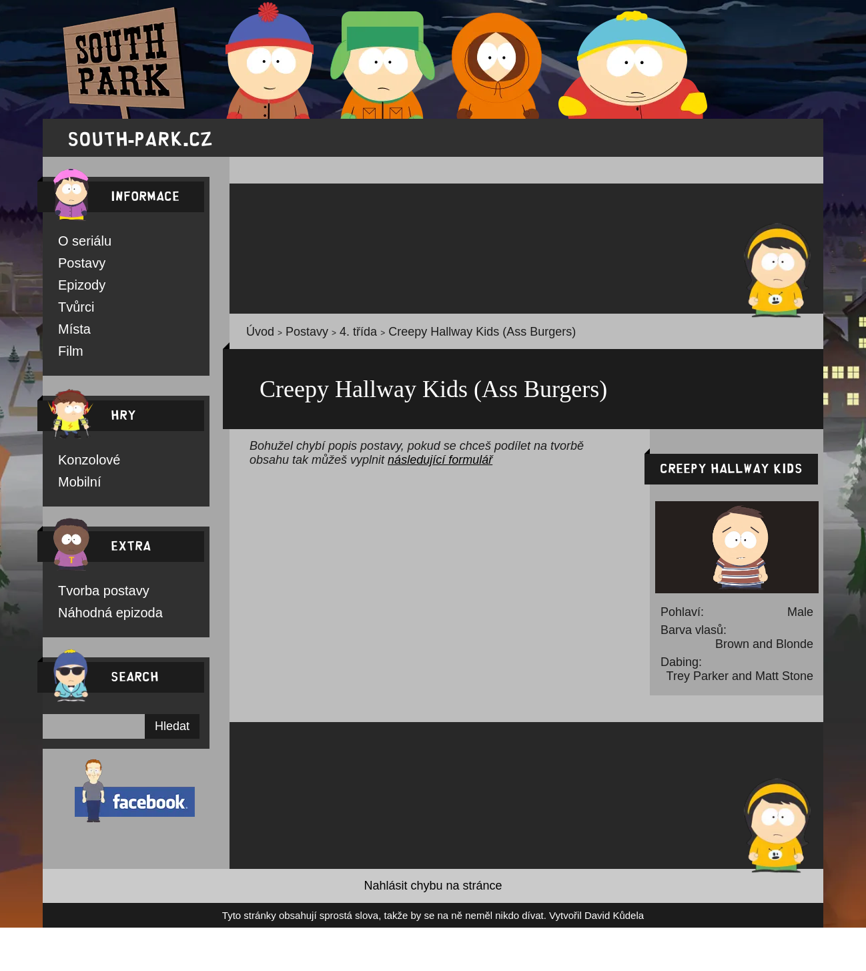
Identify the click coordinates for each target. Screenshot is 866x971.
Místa (69, 332)
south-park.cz (140, 137)
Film (67, 355)
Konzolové (79, 464)
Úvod (255, 334)
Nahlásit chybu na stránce (433, 892)
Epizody (74, 287)
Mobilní (74, 487)
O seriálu (75, 241)
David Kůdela (552, 922)
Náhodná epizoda (93, 619)
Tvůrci (70, 309)
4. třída (329, 334)
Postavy (74, 264)
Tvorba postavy (88, 596)
